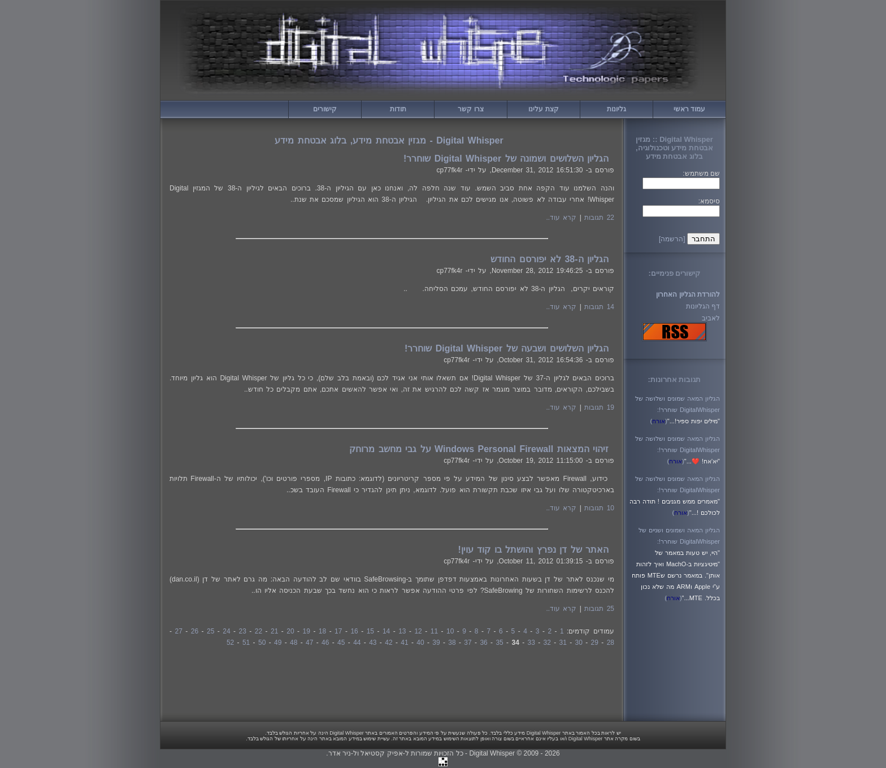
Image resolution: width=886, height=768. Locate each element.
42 (388, 642)
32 (547, 642)
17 (338, 631)
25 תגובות (599, 609)
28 (610, 642)
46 (325, 642)
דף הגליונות (703, 306)
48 (293, 642)
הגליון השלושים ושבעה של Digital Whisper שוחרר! (507, 348)
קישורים (325, 109)
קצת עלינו (543, 109)
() (658, 421)
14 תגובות (599, 307)
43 (372, 642)
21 (274, 631)
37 (467, 642)
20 (290, 631)
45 (341, 642)
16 (354, 631)
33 (531, 642)
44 (357, 642)
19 (306, 631)
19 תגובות (599, 407)
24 (226, 631)
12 (418, 631)
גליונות (616, 109)
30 (579, 642)
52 (230, 642)
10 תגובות (599, 508)
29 (594, 642)
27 (178, 631)
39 (436, 642)
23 (242, 631)
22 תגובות (599, 218)
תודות (398, 109)
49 (277, 642)
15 (370, 631)
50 (262, 642)
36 (483, 642)
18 (322, 631)
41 (404, 642)
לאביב (711, 318)
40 (420, 642)
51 (246, 642)
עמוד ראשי (689, 109)
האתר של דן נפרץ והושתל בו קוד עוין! (533, 549)
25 (210, 631)
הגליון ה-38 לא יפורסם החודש (549, 259)
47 (309, 642)
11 (434, 631)
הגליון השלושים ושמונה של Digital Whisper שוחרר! (506, 158)
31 (563, 642)
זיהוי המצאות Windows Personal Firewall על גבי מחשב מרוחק (479, 449)
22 (258, 631)
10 (450, 631)
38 (451, 642)
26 (194, 631)
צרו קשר (470, 109)
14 (386, 631)
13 (402, 631)
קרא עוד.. (561, 218)
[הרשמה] (672, 239)
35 (499, 642)
